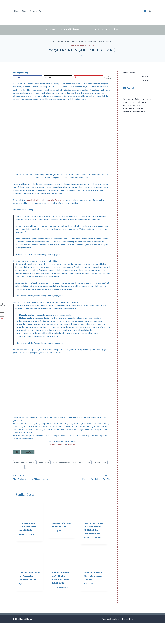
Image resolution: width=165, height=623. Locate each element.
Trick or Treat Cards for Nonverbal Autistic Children (29, 576)
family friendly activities (60, 462)
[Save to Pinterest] (88, 77)
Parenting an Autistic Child (82, 45)
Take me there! (146, 78)
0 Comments (31, 534)
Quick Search (129, 72)
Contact (33, 11)
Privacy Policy (106, 29)
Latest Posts (28, 452)
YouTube (71, 445)
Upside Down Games (57, 200)
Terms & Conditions (63, 29)
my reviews (19, 467)
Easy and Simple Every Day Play (87, 477)
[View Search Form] (150, 11)
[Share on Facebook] (27, 77)
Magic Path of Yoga (34, 200)
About (24, 11)
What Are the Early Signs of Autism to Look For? (93, 576)
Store (41, 11)
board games (43, 462)
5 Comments (31, 584)
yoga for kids (31, 467)
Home (17, 11)
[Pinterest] (145, 11)
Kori (83, 55)
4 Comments (96, 584)
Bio (17, 452)
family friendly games (81, 462)
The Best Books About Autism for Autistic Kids (27, 527)
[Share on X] (58, 77)
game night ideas (100, 462)
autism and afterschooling (24, 462)
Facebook (61, 445)
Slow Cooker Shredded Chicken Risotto (36, 477)
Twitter (52, 445)
